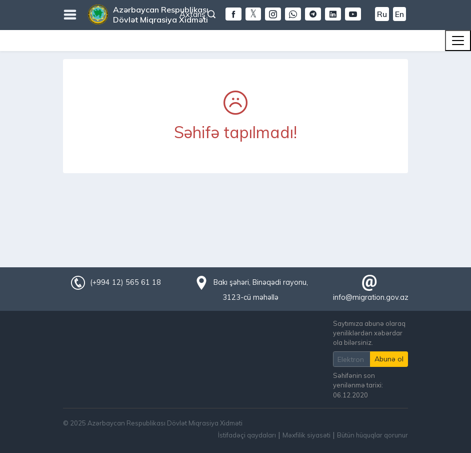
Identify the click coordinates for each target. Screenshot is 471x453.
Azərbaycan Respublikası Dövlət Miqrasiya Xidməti (160, 15)
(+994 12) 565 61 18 (125, 282)
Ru (382, 14)
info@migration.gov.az (370, 297)
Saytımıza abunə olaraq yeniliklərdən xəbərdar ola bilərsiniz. (369, 332)
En (399, 14)
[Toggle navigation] (458, 40)
